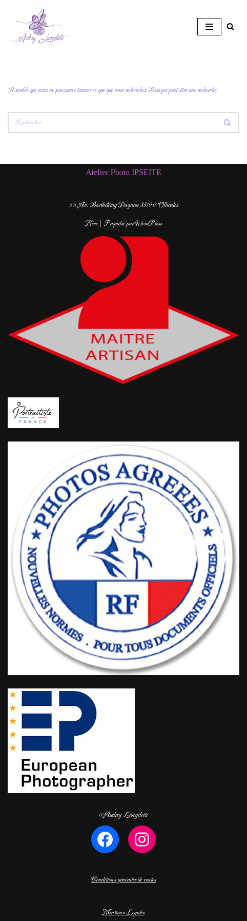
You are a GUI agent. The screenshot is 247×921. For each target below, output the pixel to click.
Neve (91, 223)
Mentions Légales (123, 912)
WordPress (148, 223)
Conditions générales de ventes (123, 879)
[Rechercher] (230, 26)
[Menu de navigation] (209, 26)
